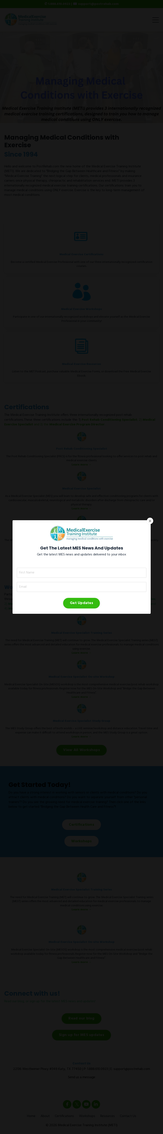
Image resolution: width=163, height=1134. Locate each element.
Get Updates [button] (81, 561)
